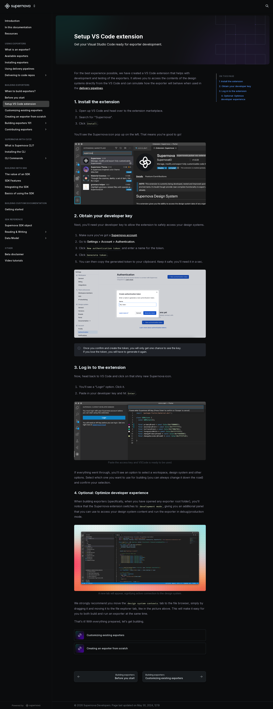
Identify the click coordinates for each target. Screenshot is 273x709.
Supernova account (124, 235)
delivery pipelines (91, 88)
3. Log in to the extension (233, 91)
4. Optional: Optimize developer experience (233, 97)
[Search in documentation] (267, 6)
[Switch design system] (34, 6)
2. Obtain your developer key (235, 86)
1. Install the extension (231, 81)
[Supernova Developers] (17, 6)
